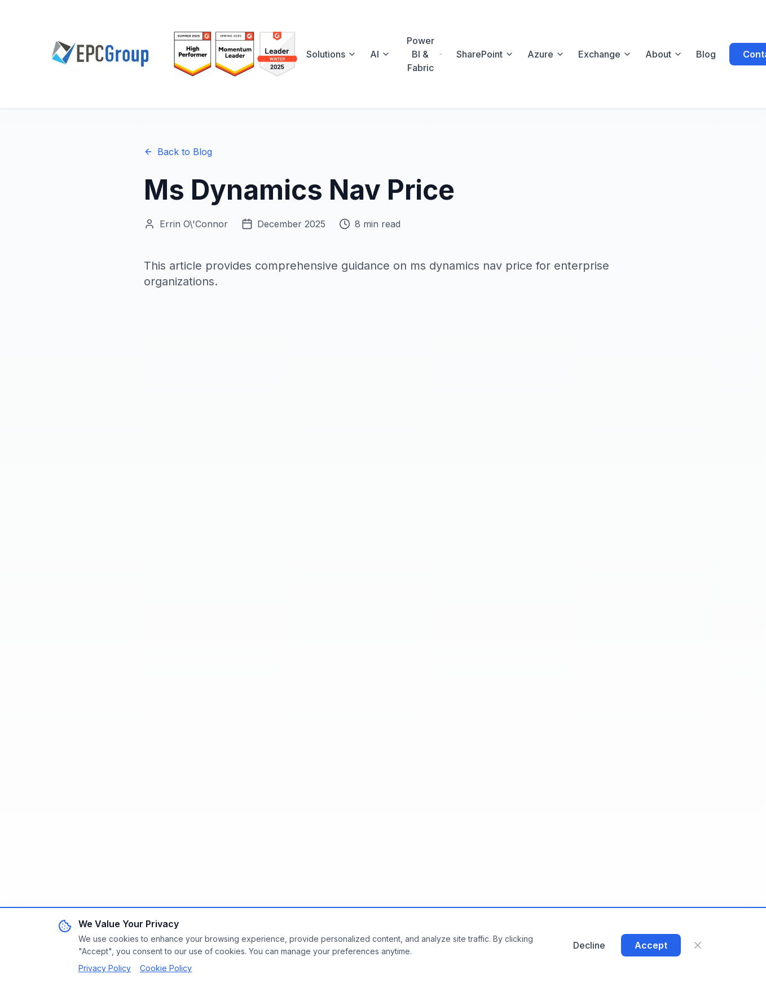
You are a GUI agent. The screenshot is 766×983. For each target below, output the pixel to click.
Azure (546, 54)
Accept (651, 945)
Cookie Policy (166, 968)
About (664, 54)
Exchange (605, 54)
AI (380, 54)
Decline (589, 945)
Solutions (331, 54)
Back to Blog (178, 151)
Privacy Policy (104, 968)
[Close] (698, 945)
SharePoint (485, 54)
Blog (706, 54)
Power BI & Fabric (425, 54)
